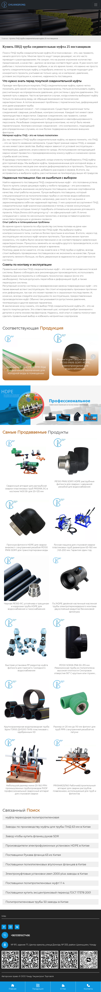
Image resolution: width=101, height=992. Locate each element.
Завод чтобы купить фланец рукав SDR (32, 836)
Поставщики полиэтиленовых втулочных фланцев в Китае (46, 864)
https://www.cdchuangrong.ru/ (30, 212)
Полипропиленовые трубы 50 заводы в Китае (37, 901)
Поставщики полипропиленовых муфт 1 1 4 (35, 883)
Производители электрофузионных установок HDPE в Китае (47, 845)
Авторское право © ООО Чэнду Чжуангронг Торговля (28, 976)
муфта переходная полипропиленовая (32, 817)
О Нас (63, 986)
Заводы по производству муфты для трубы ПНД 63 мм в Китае (48, 826)
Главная (5, 38)
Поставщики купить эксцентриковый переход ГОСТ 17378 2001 (48, 892)
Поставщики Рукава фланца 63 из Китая (33, 855)
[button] (93, 356)
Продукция (37, 986)
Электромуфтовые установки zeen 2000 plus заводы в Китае (47, 873)
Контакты (88, 986)
